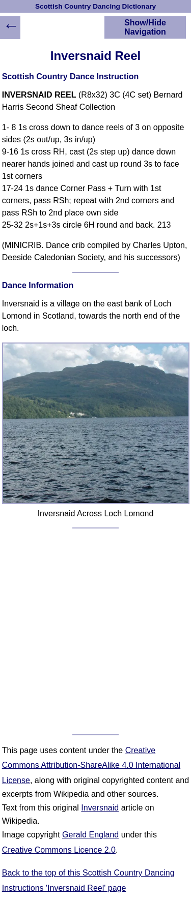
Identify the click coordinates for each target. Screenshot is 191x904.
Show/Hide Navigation (145, 27)
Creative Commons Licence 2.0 (59, 850)
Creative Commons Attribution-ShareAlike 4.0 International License (91, 765)
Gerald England (90, 834)
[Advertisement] (95, 631)
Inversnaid (100, 807)
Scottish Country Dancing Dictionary (95, 6)
